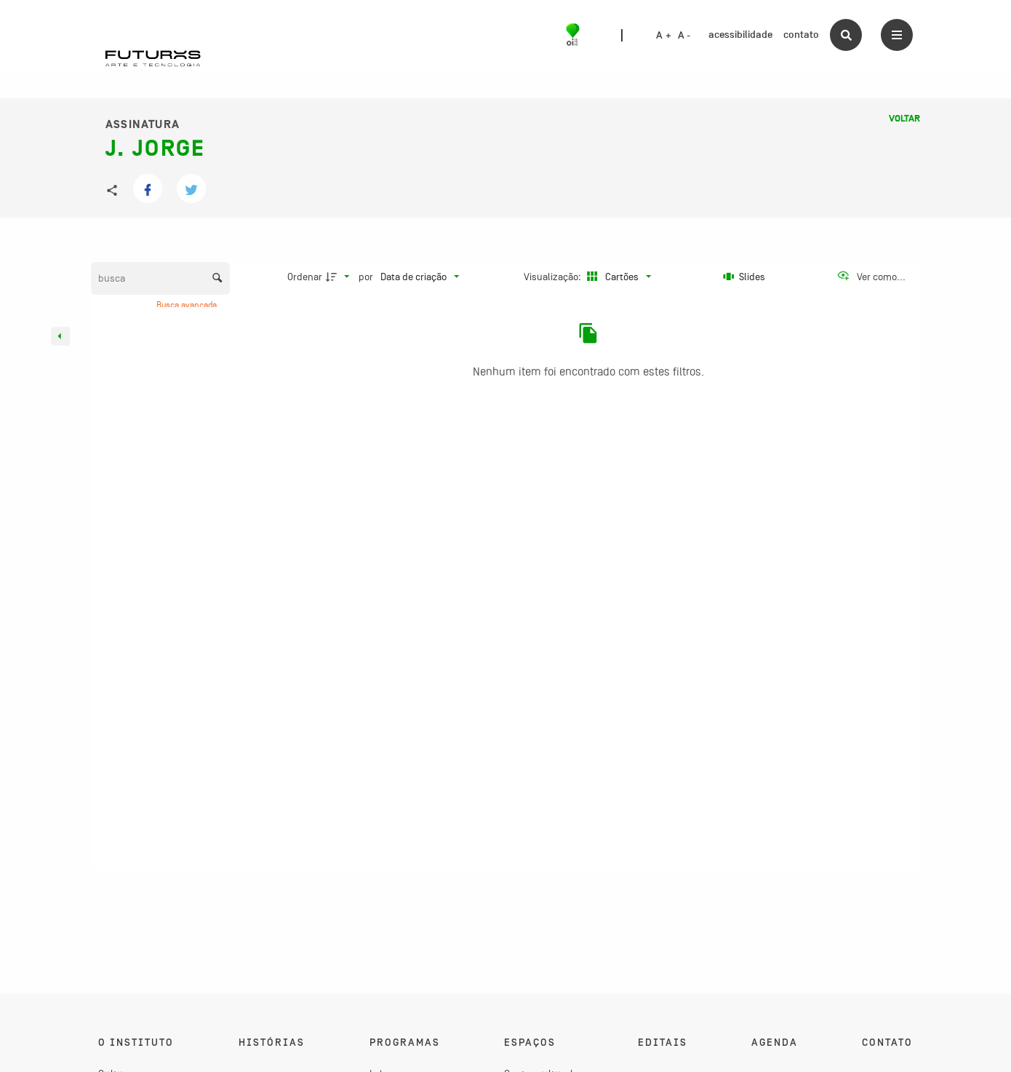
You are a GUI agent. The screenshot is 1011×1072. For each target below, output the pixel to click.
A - (684, 36)
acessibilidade (740, 34)
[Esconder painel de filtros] (60, 336)
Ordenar (304, 276)
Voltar (904, 118)
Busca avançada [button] (187, 305)
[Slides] (744, 276)
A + (663, 36)
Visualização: (553, 276)
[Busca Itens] (160, 278)
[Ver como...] (871, 276)
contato (801, 34)
